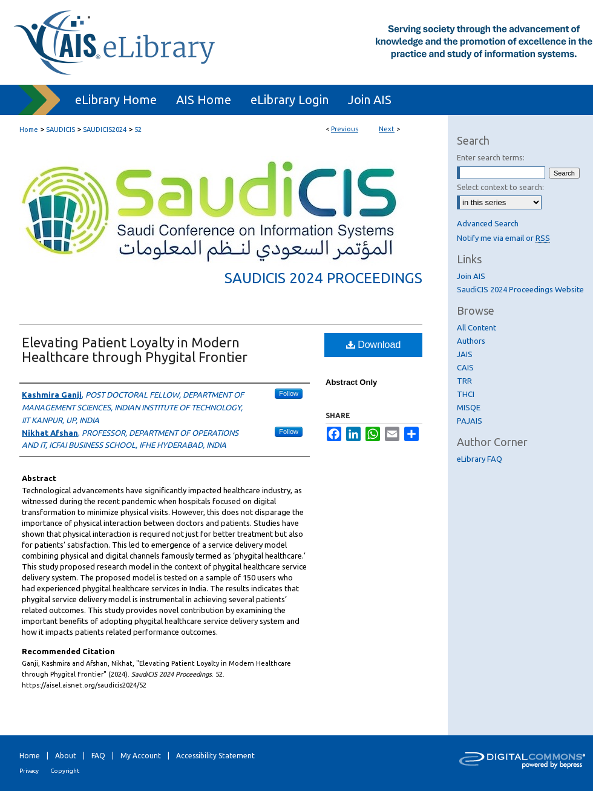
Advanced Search (488, 223)
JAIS (465, 354)
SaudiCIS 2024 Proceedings (323, 278)
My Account (140, 756)
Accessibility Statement (215, 756)
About (65, 756)
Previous (344, 129)
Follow (288, 393)
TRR (464, 380)
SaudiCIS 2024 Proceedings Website (520, 289)
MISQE (468, 407)
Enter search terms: (491, 157)
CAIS (465, 367)
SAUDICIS (60, 129)
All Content (476, 327)
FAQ (98, 756)
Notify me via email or (503, 238)
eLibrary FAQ (479, 459)
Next (387, 129)
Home (28, 129)
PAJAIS (469, 420)
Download (373, 345)
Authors (471, 340)
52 (138, 129)
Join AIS (471, 276)
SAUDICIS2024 (104, 129)
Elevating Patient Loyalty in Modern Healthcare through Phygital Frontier (134, 349)
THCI (465, 394)
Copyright (64, 770)
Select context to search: (500, 187)
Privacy (29, 770)
